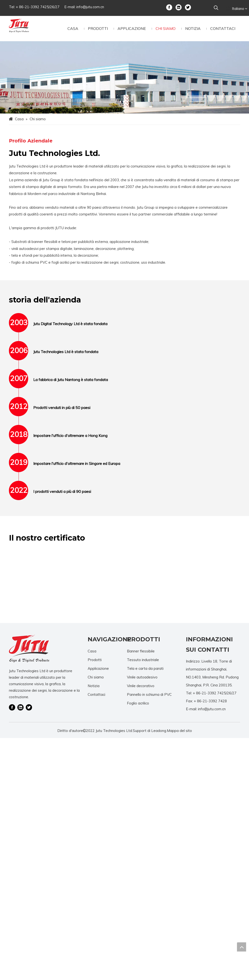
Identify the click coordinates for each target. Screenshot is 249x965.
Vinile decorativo (140, 686)
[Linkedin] (179, 7)
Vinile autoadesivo (142, 677)
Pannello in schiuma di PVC (149, 694)
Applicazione (98, 668)
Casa (92, 651)
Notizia (93, 686)
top (241, 947)
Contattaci (96, 694)
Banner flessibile (141, 651)
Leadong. (159, 730)
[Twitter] (188, 7)
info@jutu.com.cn (90, 7)
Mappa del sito (179, 730)
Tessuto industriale (143, 659)
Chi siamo (96, 677)
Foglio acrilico (138, 703)
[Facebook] (169, 7)
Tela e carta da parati (145, 668)
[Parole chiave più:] (216, 8)
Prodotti (95, 659)
